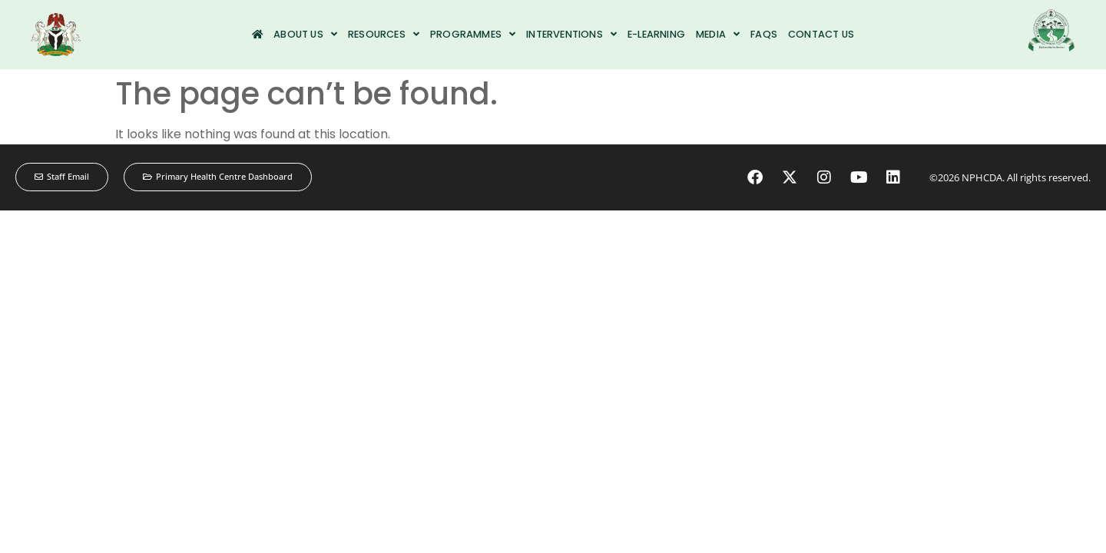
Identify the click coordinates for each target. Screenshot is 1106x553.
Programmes (472, 34)
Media (718, 34)
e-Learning (656, 34)
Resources (383, 34)
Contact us (821, 34)
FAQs (763, 34)
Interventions (571, 34)
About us (305, 34)
